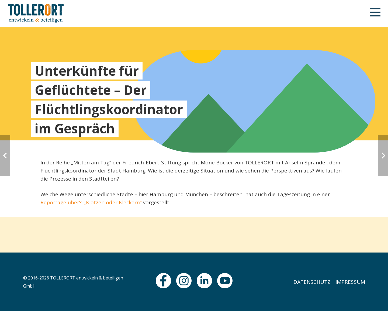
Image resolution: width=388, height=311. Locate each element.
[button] (374, 13)
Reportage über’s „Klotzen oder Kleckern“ (91, 202)
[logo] (36, 13)
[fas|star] (163, 280)
